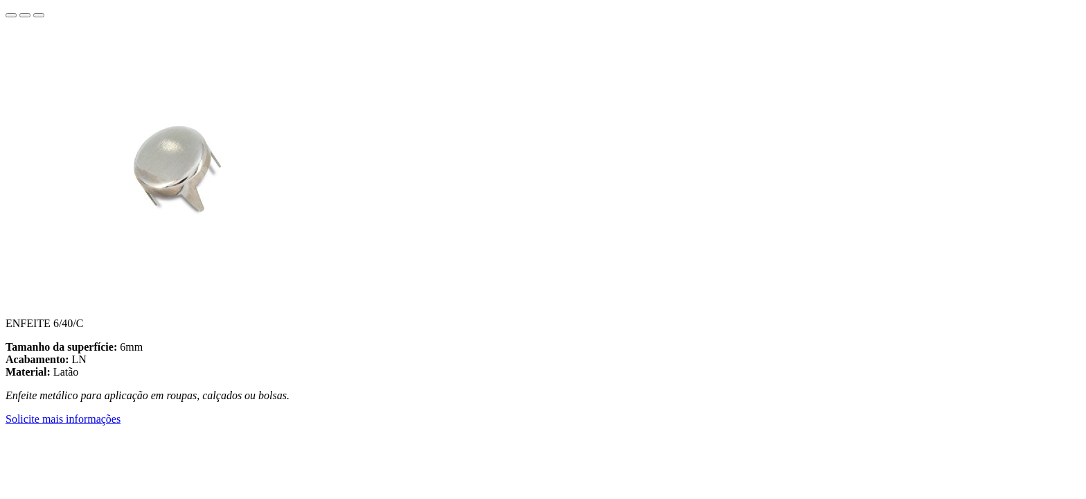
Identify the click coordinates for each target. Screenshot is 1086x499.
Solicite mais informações (63, 419)
